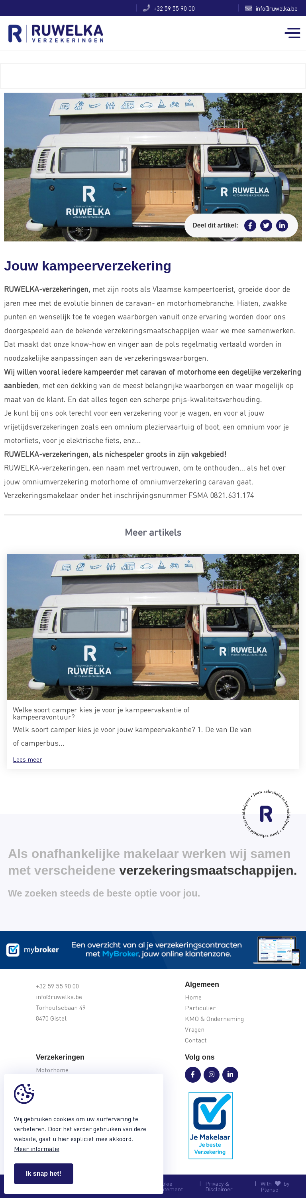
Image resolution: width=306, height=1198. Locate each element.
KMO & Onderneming (214, 1018)
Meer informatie (36, 1148)
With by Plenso (275, 1186)
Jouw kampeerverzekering (59, 8)
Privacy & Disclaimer (219, 1186)
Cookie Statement (169, 1186)
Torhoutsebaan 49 (61, 1007)
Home (193, 997)
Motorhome (52, 1070)
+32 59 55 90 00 (169, 8)
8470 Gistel (51, 1018)
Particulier (200, 1008)
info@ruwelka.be (271, 8)
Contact (196, 1040)
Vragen (194, 1029)
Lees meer (27, 759)
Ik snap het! (43, 1173)
